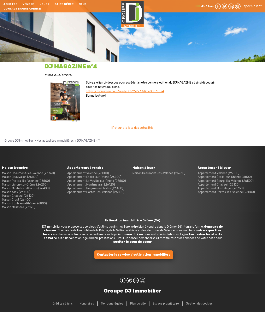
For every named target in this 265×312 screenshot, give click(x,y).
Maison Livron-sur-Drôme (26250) (25, 184)
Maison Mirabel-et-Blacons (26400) (26, 188)
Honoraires (87, 303)
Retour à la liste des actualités (133, 128)
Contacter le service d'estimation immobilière (133, 254)
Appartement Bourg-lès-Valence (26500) (226, 181)
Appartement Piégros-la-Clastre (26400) (95, 188)
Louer (44, 4)
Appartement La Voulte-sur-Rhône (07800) (96, 181)
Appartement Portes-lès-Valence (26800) (95, 192)
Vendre (28, 4)
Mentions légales (112, 303)
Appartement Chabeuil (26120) (219, 184)
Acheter (10, 4)
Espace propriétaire (166, 303)
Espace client (252, 6)
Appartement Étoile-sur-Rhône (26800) (94, 177)
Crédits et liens (63, 303)
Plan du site (138, 303)
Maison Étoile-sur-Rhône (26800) (24, 203)
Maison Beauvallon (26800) (20, 177)
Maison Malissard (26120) (18, 207)
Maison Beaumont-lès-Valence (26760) (28, 173)
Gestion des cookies (199, 303)
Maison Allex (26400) (16, 192)
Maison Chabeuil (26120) (18, 196)
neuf (83, 4)
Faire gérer (64, 4)
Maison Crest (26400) (16, 200)
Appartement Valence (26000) (88, 173)
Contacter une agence (22, 8)
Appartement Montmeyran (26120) (91, 184)
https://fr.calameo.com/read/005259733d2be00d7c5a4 (125, 91)
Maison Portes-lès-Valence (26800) (26, 181)
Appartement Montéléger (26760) (221, 188)
